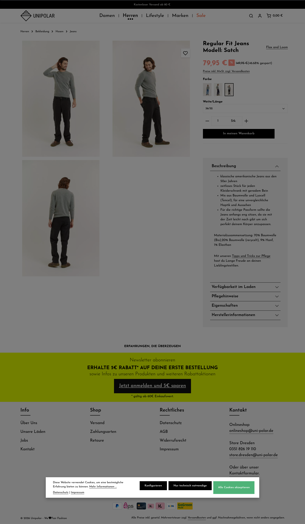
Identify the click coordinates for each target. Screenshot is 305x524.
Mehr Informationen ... (103, 486)
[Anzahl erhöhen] (246, 121)
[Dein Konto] (260, 16)
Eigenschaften (225, 306)
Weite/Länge (213, 101)
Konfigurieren (153, 485)
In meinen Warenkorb (238, 133)
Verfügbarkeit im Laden (234, 287)
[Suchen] (251, 16)
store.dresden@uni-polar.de (253, 455)
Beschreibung (224, 166)
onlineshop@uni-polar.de (251, 431)
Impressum (169, 450)
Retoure (97, 441)
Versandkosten (197, 517)
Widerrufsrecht (173, 441)
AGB (164, 432)
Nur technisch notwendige (190, 485)
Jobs (24, 441)
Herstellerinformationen (233, 315)
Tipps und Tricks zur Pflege (251, 256)
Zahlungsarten (103, 432)
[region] (106, 158)
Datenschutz (171, 423)
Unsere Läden (33, 432)
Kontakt (27, 450)
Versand (97, 423)
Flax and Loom (277, 47)
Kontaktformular (244, 474)
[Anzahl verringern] (207, 121)
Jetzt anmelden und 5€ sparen (152, 386)
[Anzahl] (218, 121)
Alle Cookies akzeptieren (234, 487)
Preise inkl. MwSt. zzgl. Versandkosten (226, 71)
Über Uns (28, 423)
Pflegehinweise (225, 297)
